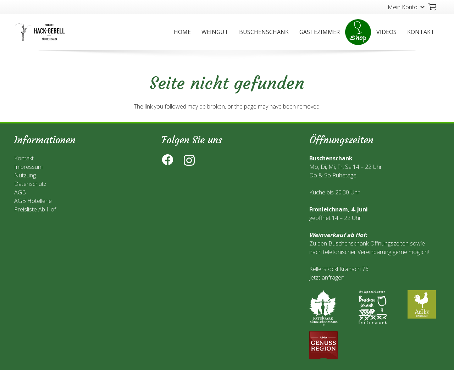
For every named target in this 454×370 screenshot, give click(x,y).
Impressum (28, 167)
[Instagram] (189, 160)
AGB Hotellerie (33, 201)
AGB (20, 192)
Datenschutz (30, 184)
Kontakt (24, 158)
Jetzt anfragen (326, 277)
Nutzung (25, 175)
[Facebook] (167, 159)
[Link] (40, 32)
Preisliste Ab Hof (35, 209)
